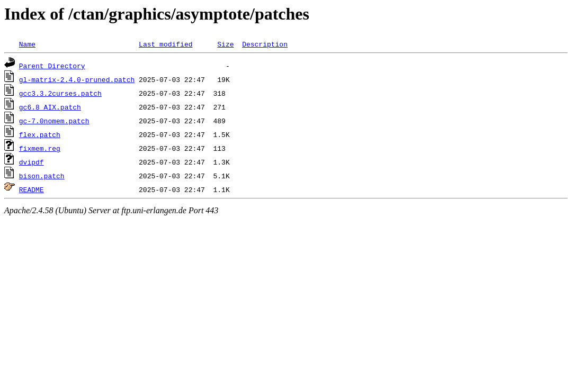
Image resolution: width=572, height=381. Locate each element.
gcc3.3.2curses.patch (60, 93)
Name (27, 44)
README (31, 189)
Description (265, 44)
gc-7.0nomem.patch (54, 120)
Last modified (165, 44)
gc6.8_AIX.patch (50, 107)
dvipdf (31, 162)
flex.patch (39, 134)
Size (225, 44)
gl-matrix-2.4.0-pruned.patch (77, 79)
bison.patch (42, 175)
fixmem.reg (39, 148)
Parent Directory (52, 65)
